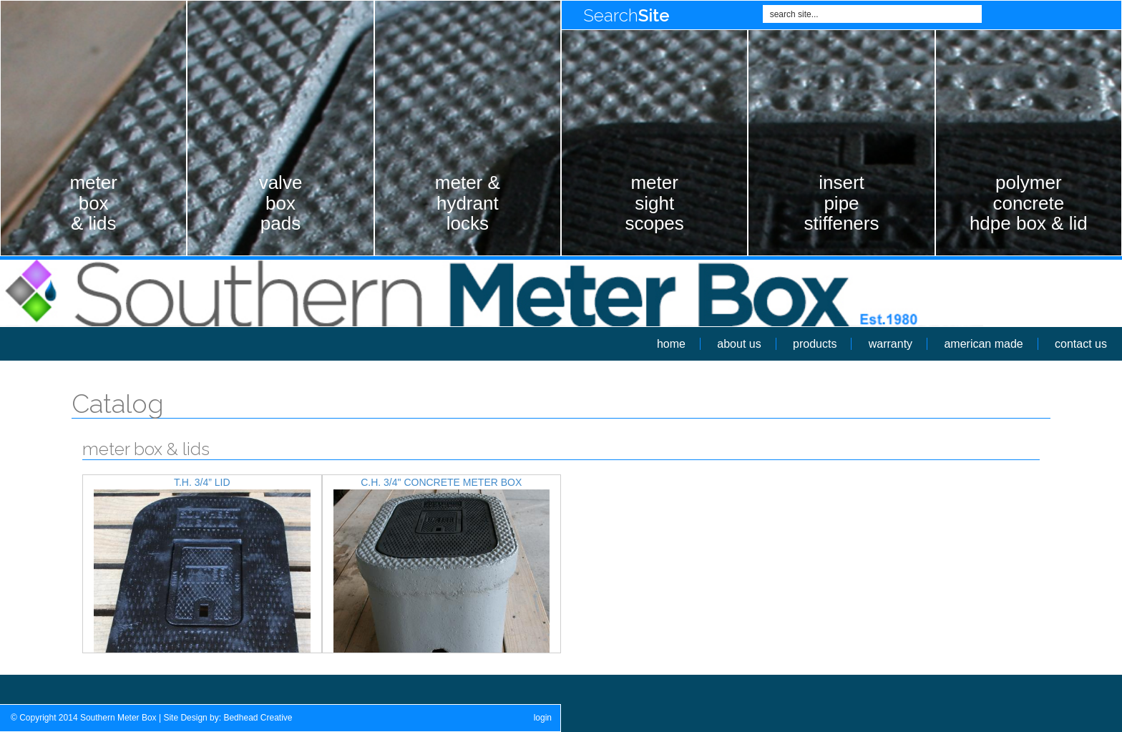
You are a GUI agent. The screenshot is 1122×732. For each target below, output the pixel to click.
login (543, 718)
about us (739, 344)
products (814, 344)
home (671, 344)
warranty (890, 344)
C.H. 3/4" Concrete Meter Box (441, 482)
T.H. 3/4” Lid (202, 482)
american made (983, 344)
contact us (1081, 344)
